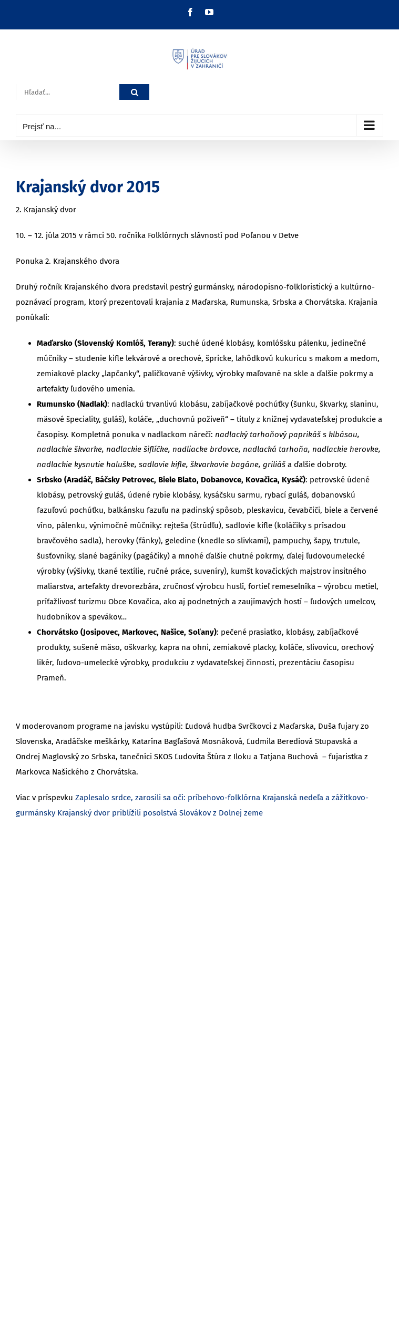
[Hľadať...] (67, 92)
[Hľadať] (134, 92)
